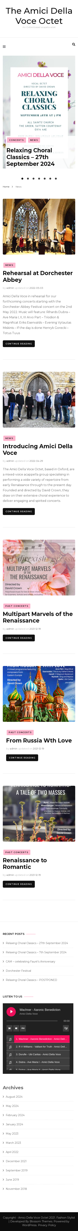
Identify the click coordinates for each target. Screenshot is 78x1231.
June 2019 (12, 1179)
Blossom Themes (41, 1221)
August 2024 (14, 1096)
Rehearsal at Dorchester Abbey (38, 276)
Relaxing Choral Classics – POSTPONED (31, 980)
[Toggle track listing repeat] (23, 1028)
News (34, 140)
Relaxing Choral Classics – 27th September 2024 (31, 157)
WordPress (29, 1225)
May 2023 (12, 1133)
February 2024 (15, 1115)
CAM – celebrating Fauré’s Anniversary (30, 961)
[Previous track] (9, 1028)
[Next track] (16, 1028)
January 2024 (14, 1124)
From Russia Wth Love (39, 740)
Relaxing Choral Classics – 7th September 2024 (36, 952)
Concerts (16, 140)
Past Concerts (16, 606)
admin (10, 287)
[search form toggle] (73, 44)
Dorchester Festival (18, 970)
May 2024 (12, 1106)
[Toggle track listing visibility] (66, 1028)
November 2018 (16, 1189)
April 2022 (12, 1152)
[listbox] (39, 118)
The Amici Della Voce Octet (39, 15)
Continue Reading (19, 343)
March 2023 (13, 1143)
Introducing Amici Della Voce (38, 449)
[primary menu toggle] (5, 46)
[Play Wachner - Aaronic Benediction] (11, 1011)
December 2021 (16, 1161)
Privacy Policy (47, 1225)
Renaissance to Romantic (25, 863)
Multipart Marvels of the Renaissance (38, 617)
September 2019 (17, 1170)
